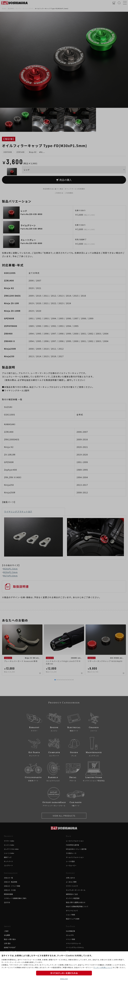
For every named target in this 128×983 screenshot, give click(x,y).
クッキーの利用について (103, 967)
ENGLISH (64, 979)
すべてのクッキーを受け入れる (64, 973)
